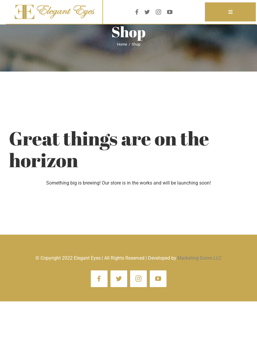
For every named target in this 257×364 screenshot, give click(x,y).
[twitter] (147, 12)
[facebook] (136, 12)
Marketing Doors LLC (199, 258)
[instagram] (158, 12)
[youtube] (169, 12)
